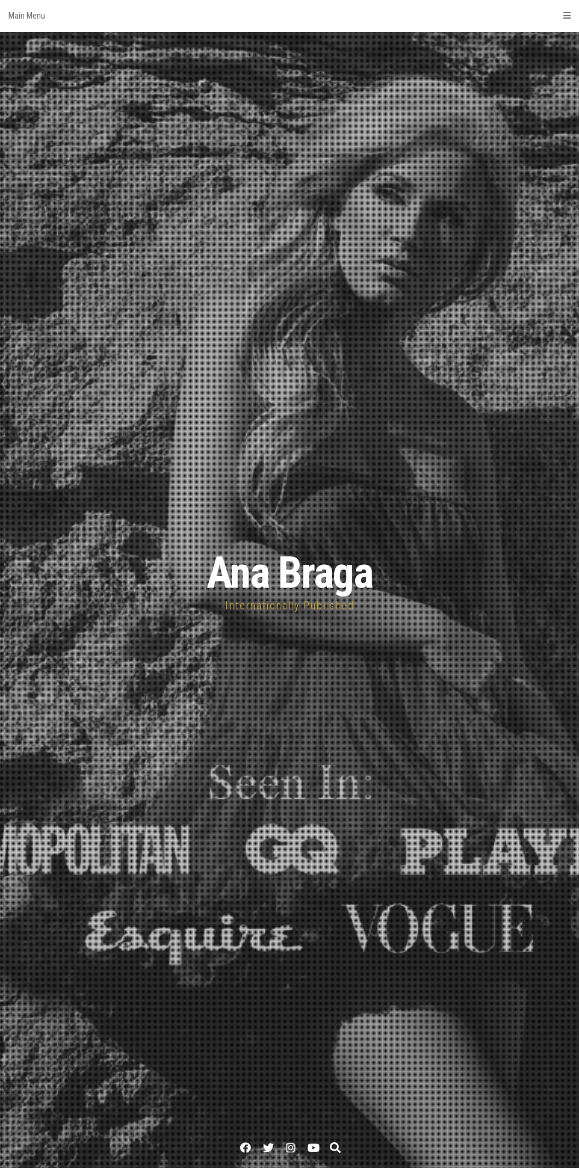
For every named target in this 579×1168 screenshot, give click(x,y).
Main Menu (289, 15)
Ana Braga (289, 572)
